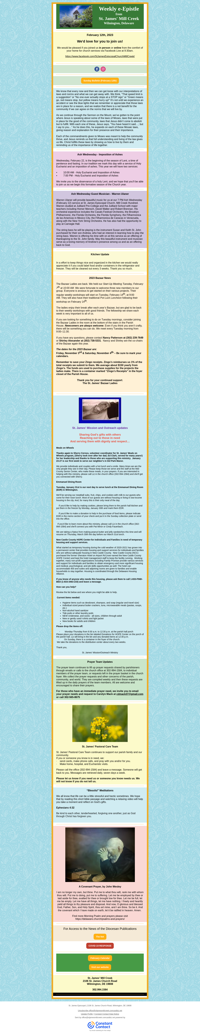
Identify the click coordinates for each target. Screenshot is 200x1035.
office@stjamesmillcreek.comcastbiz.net (98, 1017)
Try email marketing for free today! (100, 1030)
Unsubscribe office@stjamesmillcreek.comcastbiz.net (100, 1011)
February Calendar (100, 958)
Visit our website (100, 967)
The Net (100, 936)
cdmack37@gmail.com (129, 694)
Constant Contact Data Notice (106, 1014)
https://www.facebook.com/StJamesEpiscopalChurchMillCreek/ (100, 56)
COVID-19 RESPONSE (100, 946)
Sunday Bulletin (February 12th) (100, 80)
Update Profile (87, 1014)
